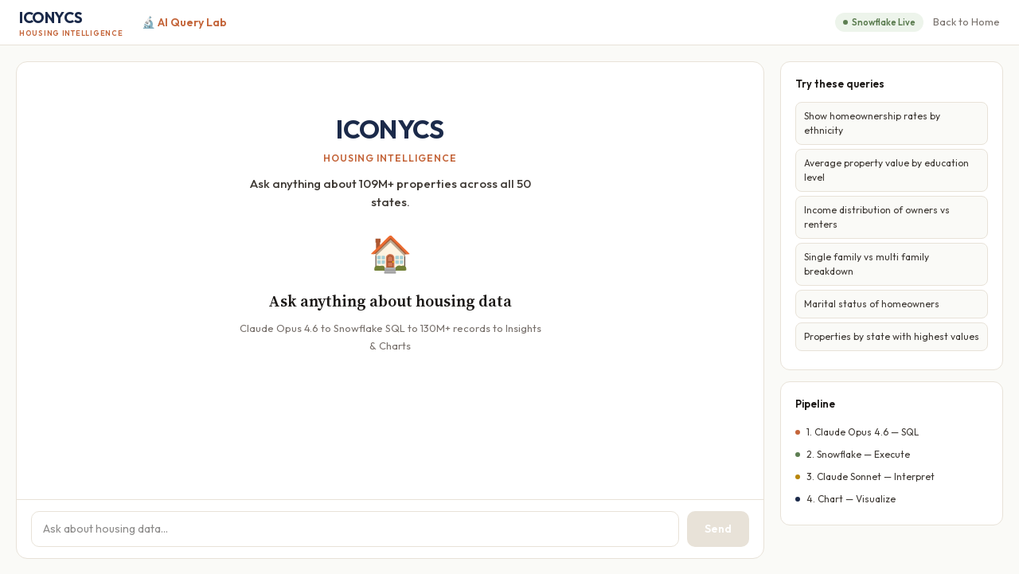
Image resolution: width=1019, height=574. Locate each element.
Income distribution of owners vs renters (877, 217)
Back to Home (966, 21)
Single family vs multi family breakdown (866, 264)
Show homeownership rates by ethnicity (872, 123)
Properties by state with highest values (891, 336)
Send (718, 528)
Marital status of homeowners (871, 304)
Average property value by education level (886, 170)
